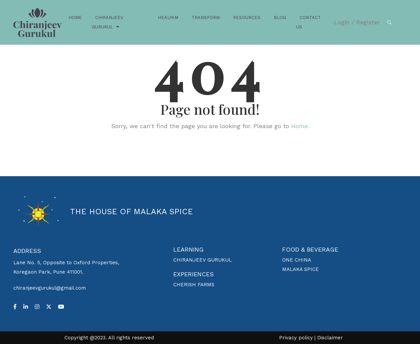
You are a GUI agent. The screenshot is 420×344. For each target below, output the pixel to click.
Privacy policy (296, 338)
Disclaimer (330, 338)
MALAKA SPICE (300, 269)
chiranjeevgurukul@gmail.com (49, 288)
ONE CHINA (296, 260)
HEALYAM (168, 17)
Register (368, 22)
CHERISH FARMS (193, 285)
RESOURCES (246, 17)
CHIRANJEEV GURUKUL (107, 22)
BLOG (280, 17)
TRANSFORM (206, 17)
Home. (300, 125)
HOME (75, 17)
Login (342, 22)
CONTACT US (308, 22)
